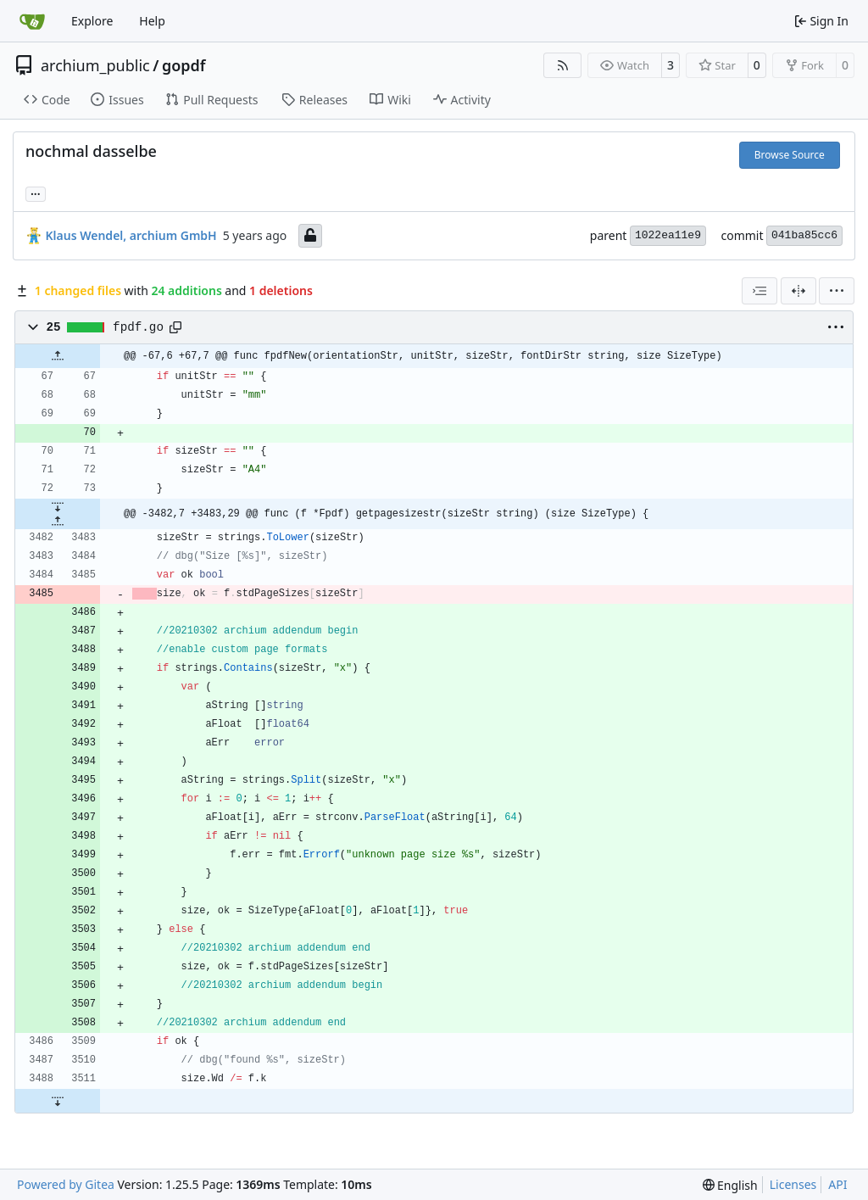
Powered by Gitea (65, 1184)
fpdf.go (138, 327)
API (837, 1184)
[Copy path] (175, 327)
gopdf (184, 65)
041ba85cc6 (804, 235)
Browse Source (789, 155)
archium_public (95, 65)
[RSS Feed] (562, 65)
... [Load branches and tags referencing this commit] (36, 192)
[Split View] (798, 290)
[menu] (836, 290)
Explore (92, 21)
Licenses (793, 1184)
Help (152, 21)
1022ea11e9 (668, 235)
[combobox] (759, 290)
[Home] (32, 21)
